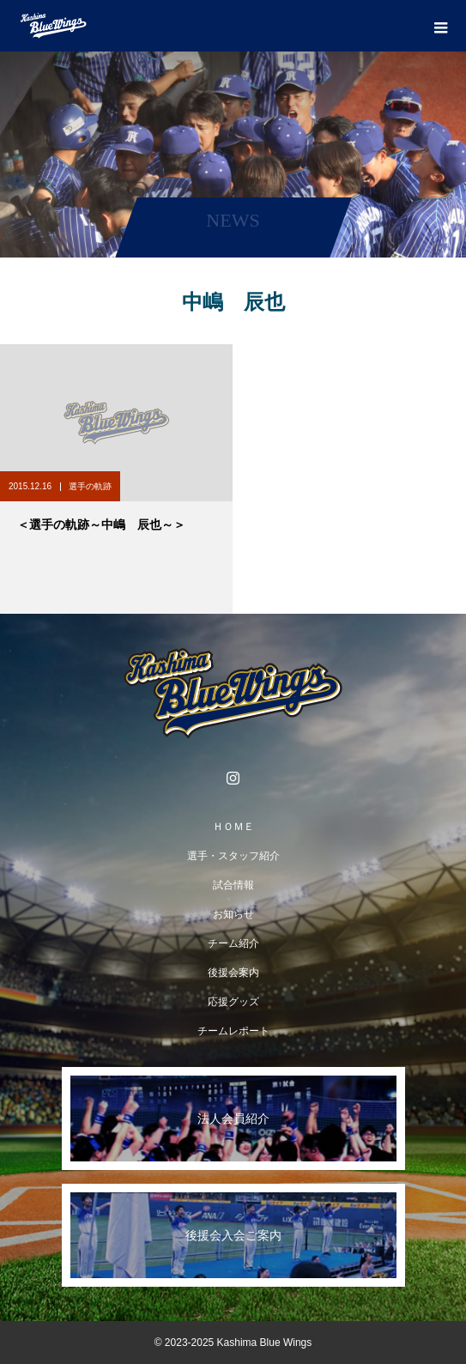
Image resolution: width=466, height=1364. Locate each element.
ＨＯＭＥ (233, 827)
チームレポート (233, 1031)
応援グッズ (233, 1002)
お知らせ (233, 914)
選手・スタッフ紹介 (233, 856)
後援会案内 (233, 973)
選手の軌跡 (90, 486)
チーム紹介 (233, 943)
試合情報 (233, 885)
